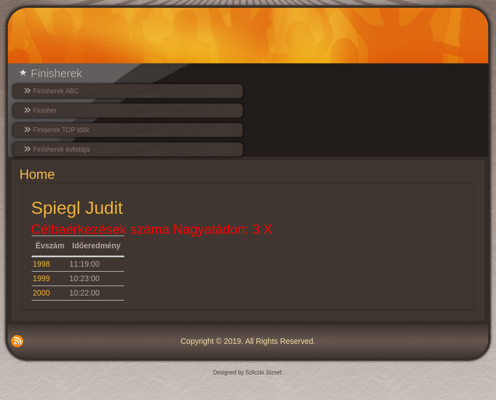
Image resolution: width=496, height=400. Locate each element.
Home (37, 174)
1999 (41, 278)
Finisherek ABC (56, 91)
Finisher (45, 110)
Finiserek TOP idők (61, 130)
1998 (41, 263)
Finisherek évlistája (61, 149)
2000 (41, 292)
